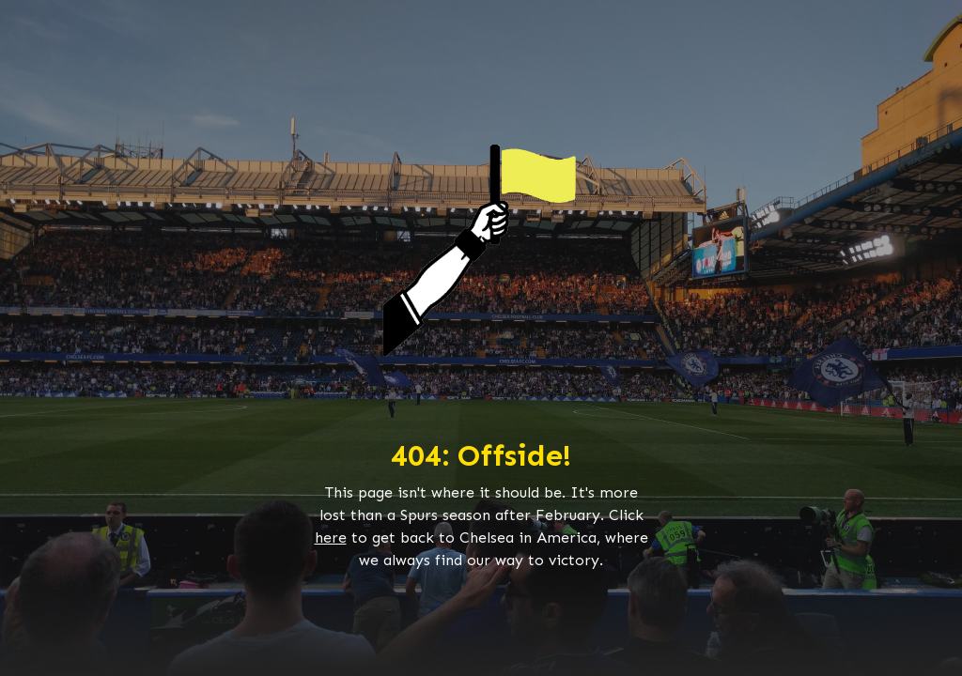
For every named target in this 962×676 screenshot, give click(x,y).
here (331, 537)
